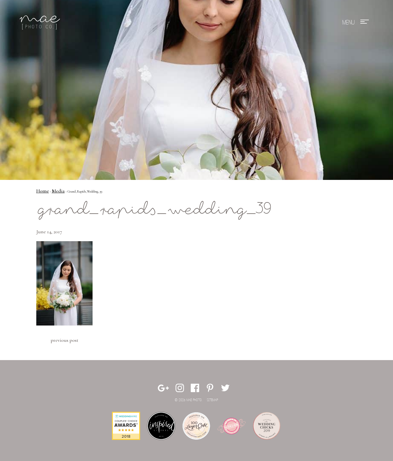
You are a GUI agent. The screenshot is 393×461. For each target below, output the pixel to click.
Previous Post (64, 340)
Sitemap (212, 400)
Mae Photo (41, 22)
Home (42, 191)
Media (58, 191)
